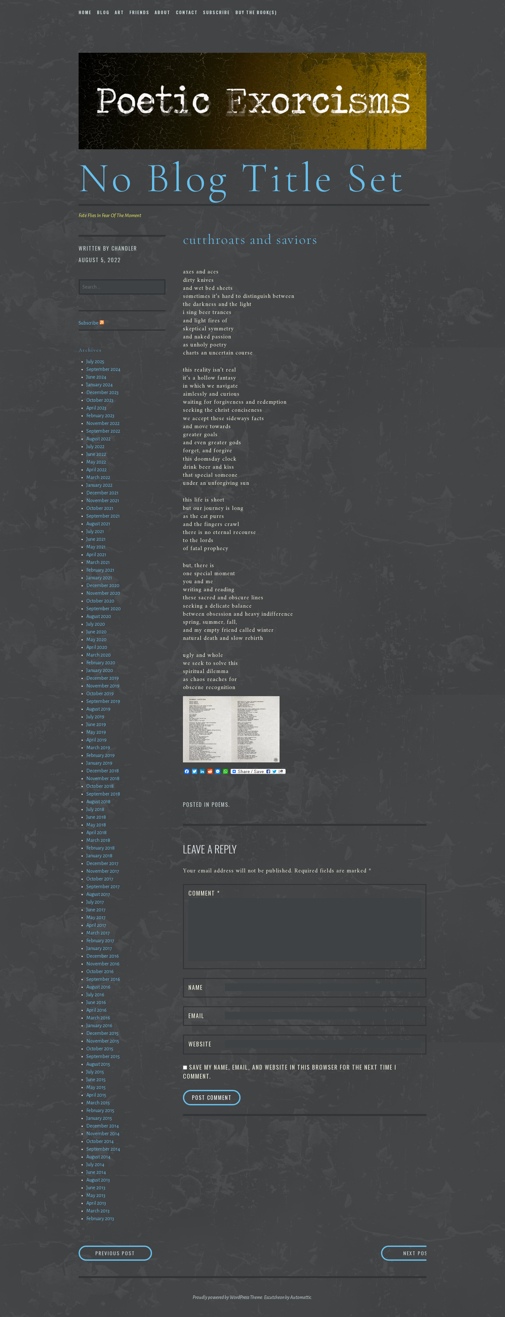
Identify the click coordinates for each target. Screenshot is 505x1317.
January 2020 (99, 670)
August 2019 (98, 709)
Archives (90, 350)
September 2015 (103, 1056)
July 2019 (95, 716)
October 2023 (99, 400)
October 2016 (100, 971)
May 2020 (96, 639)
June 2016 (96, 1002)
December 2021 (102, 492)
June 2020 (96, 631)
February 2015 (100, 1110)
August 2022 (98, 438)
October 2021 (99, 508)
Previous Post (126, 1253)
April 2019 (96, 739)
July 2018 (95, 809)
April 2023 (96, 407)
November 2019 (102, 685)
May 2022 (96, 462)
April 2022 (96, 469)
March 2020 (98, 655)
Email (196, 1015)
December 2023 (102, 392)
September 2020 (103, 608)
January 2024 (99, 384)
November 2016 (102, 963)
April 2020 (96, 647)
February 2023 (100, 415)
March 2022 (98, 477)
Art (119, 12)
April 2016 (96, 1010)
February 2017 (100, 940)
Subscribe (216, 12)
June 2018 (96, 817)
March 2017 (98, 932)
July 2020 (95, 624)
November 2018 (102, 778)
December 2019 (102, 678)
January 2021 (99, 577)
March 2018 (98, 840)
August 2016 (98, 987)
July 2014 (95, 1164)
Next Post (401, 1253)
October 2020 (100, 600)
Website (200, 1044)
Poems (220, 804)
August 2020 (98, 616)
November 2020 (103, 593)
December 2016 (102, 956)
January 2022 (99, 485)
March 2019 (98, 747)
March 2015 (98, 1102)
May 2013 (95, 1195)
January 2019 (99, 763)
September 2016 (103, 979)
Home (85, 12)
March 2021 (98, 562)
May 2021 (96, 546)
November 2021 (102, 500)
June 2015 (96, 1079)
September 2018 (103, 794)
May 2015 (96, 1087)
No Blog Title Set (242, 177)
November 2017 (102, 871)
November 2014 (102, 1133)
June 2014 (96, 1172)
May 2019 (96, 732)
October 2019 (100, 693)
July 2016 (95, 994)
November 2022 (102, 423)
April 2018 (96, 832)
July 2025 (95, 361)
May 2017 (96, 917)
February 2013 (100, 1218)
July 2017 (95, 902)
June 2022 (96, 454)
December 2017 (102, 863)
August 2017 (98, 894)
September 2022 (103, 431)
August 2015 (98, 1064)
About (162, 12)
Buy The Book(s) (256, 12)
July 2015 (95, 1071)
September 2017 (103, 886)
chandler (124, 248)
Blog (103, 12)
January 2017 (99, 948)
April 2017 (96, 925)
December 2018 (102, 770)
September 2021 (103, 516)
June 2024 (96, 377)
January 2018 (99, 855)
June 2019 (96, 724)
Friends (139, 12)
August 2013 (98, 1180)
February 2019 (100, 755)
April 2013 (96, 1203)
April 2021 (96, 554)
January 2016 (99, 1025)
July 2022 (95, 446)
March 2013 (98, 1210)
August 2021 (98, 523)
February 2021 (100, 570)
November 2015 (102, 1041)
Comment (204, 893)
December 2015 (102, 1033)
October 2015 (99, 1048)
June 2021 (96, 539)
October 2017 (99, 878)
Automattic (300, 1297)
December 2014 (102, 1125)
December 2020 (102, 585)
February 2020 (100, 662)
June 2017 (96, 909)
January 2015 (99, 1118)
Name (195, 987)
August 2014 (98, 1156)
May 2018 (96, 824)
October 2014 (100, 1141)
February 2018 (100, 848)
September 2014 (103, 1149)
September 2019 (103, 701)
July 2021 (95, 531)
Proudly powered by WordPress (221, 1297)
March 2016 (98, 1017)
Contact (187, 12)
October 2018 (100, 786)
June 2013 (95, 1187)
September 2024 (103, 369)
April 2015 (96, 1095)
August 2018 (98, 801)
